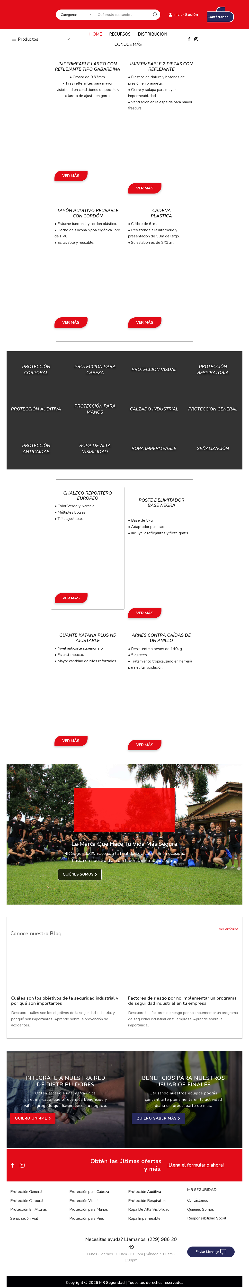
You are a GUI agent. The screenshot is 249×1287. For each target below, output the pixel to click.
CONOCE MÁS (128, 44)
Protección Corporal (36, 370)
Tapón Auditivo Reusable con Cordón (87, 213)
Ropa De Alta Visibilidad (148, 1209)
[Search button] (155, 15)
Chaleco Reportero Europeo (87, 495)
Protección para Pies (86, 1218)
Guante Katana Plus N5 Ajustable (87, 638)
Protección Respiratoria (148, 1200)
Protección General (26, 1191)
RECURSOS (120, 34)
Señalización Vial (24, 1218)
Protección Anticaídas (36, 448)
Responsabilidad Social (206, 1218)
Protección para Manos (88, 1209)
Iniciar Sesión (183, 14)
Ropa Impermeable (144, 1218)
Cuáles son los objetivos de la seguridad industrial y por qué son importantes (64, 1000)
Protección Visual (83, 1200)
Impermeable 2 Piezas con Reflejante (161, 66)
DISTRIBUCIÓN (152, 34)
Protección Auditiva (36, 409)
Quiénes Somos (200, 1209)
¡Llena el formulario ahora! (196, 1165)
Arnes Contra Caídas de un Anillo (161, 638)
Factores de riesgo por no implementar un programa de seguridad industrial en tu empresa (182, 1000)
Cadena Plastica (161, 213)
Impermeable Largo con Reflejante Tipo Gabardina (87, 66)
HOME (95, 34)
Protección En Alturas (28, 1209)
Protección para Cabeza (95, 370)
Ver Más (71, 175)
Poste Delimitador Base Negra (161, 502)
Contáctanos (197, 1200)
